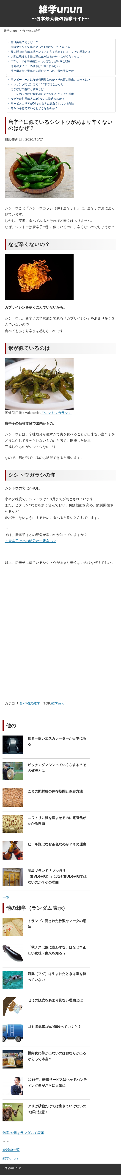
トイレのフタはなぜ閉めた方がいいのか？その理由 (42, 94)
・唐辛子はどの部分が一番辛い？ (30, 540)
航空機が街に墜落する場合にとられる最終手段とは (42, 71)
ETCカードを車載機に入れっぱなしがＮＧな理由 (40, 61)
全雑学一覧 (11, 1149)
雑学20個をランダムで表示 (23, 1132)
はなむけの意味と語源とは (27, 89)
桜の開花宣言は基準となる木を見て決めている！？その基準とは (50, 52)
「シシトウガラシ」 (56, 412)
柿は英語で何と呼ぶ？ (24, 42)
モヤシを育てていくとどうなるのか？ (34, 108)
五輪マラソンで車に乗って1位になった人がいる (40, 47)
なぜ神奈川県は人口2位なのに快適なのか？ (37, 99)
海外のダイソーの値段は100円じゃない (35, 66)
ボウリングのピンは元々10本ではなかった (36, 84)
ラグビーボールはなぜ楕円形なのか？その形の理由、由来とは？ (50, 79)
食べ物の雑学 (31, 31)
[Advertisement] (42, 602)
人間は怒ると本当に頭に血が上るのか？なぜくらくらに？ (46, 56)
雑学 (11, 1168)
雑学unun (10, 31)
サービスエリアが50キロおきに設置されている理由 (42, 103)
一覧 (6, 897)
